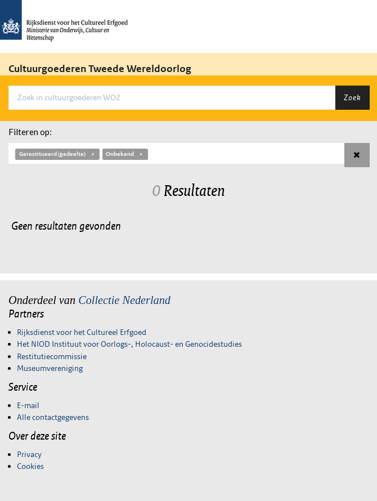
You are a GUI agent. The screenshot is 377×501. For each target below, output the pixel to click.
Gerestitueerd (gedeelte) (57, 154)
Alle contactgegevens (53, 417)
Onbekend (125, 154)
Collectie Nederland (124, 300)
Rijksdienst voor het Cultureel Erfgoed (81, 332)
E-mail (28, 405)
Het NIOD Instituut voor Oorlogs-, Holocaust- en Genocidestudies (129, 344)
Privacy (29, 454)
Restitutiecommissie (52, 356)
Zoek (352, 97)
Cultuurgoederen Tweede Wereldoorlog (99, 68)
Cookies (30, 466)
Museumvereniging (50, 368)
